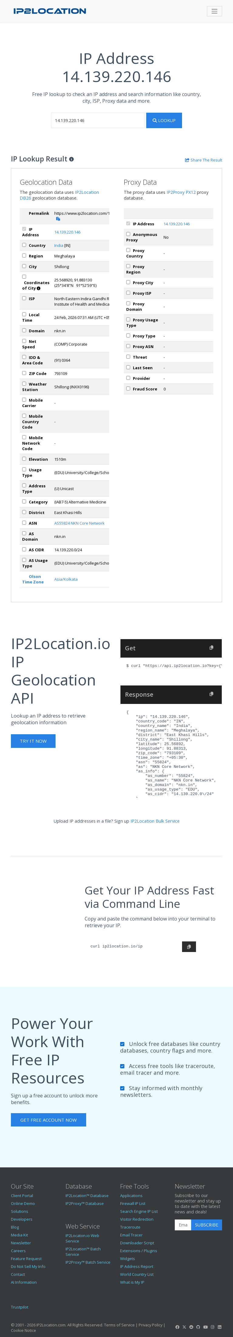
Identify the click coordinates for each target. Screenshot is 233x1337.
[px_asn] (128, 346)
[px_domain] (128, 303)
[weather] (24, 384)
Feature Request (26, 1258)
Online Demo (23, 1203)
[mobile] (24, 400)
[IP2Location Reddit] (191, 1327)
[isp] (24, 298)
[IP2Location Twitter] (184, 1327)
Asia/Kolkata (66, 579)
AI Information (24, 1282)
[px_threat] (128, 357)
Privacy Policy (150, 1325)
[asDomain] (24, 533)
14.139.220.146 (67, 232)
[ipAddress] (24, 229)
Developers (21, 1219)
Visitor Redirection (137, 1219)
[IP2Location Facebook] (177, 1327)
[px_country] (128, 250)
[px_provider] (128, 378)
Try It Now (33, 741)
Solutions (19, 1211)
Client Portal (22, 1195)
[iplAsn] (24, 523)
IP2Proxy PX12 (181, 192)
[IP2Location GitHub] (198, 1327)
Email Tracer (131, 1235)
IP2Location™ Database (87, 1195)
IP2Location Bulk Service (155, 821)
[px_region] (128, 266)
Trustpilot (19, 1307)
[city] (24, 266)
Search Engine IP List (139, 1211)
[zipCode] (24, 373)
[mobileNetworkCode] (24, 437)
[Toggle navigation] (214, 11)
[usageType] (24, 469)
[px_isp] (128, 293)
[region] (24, 255)
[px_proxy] (128, 234)
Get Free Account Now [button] (48, 1120)
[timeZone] (24, 314)
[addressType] (24, 485)
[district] (24, 512)
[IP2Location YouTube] (205, 1327)
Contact (18, 1274)
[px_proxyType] (128, 335)
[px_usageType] (128, 319)
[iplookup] (98, 120)
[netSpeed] (24, 341)
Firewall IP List (132, 1203)
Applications (131, 1195)
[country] (24, 245)
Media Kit (19, 1235)
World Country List (137, 1274)
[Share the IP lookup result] (203, 160)
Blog (15, 1227)
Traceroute (130, 1227)
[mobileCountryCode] (24, 416)
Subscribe (206, 1225)
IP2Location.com (51, 1325)
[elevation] (24, 459)
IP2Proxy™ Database (85, 1203)
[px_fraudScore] (128, 388)
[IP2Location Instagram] (212, 1327)
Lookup (164, 120)
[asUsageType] (24, 560)
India (58, 245)
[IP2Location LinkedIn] (219, 1327)
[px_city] (128, 282)
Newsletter (21, 1243)
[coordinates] (24, 277)
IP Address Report (136, 1266)
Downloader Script (137, 1243)
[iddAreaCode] (24, 357)
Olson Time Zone (33, 579)
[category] (24, 501)
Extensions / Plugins (138, 1250)
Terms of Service (119, 1325)
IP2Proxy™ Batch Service (88, 1262)
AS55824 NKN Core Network (79, 523)
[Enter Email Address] (183, 1224)
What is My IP (132, 1282)
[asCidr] (24, 549)
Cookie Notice (23, 1330)
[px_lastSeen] (128, 367)
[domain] (24, 330)
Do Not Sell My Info (28, 1266)
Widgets (127, 1258)
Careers (18, 1250)
